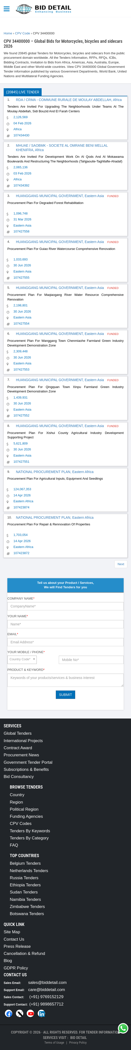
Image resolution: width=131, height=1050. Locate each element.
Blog (8, 960)
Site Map (12, 932)
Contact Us (14, 939)
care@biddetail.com (46, 989)
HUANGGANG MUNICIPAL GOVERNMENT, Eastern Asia (60, 196)
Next (121, 564)
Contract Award (18, 748)
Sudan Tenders (24, 892)
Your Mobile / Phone (26, 652)
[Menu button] (8, 8)
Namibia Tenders (25, 899)
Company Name (21, 598)
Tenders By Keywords (30, 831)
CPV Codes (21, 823)
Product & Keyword (26, 670)
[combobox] (22, 660)
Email (12, 634)
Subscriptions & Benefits (26, 769)
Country (17, 794)
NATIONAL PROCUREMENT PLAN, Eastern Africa (55, 472)
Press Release (17, 946)
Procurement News (21, 755)
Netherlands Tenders (29, 870)
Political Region (24, 809)
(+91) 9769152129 (46, 996)
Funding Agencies (26, 816)
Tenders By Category (29, 838)
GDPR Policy (16, 968)
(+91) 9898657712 (46, 1004)
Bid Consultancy (19, 776)
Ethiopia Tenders (25, 885)
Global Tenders (18, 733)
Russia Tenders (24, 878)
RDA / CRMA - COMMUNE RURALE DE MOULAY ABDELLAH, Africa (69, 100)
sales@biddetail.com (47, 982)
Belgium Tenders (25, 863)
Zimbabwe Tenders (27, 906)
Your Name (17, 616)
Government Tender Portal (28, 762)
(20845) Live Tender (22, 92)
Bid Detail (78, 1038)
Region (16, 802)
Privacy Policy (77, 1042)
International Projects (23, 740)
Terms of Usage (54, 1042)
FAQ (14, 845)
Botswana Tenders (27, 913)
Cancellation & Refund (24, 953)
